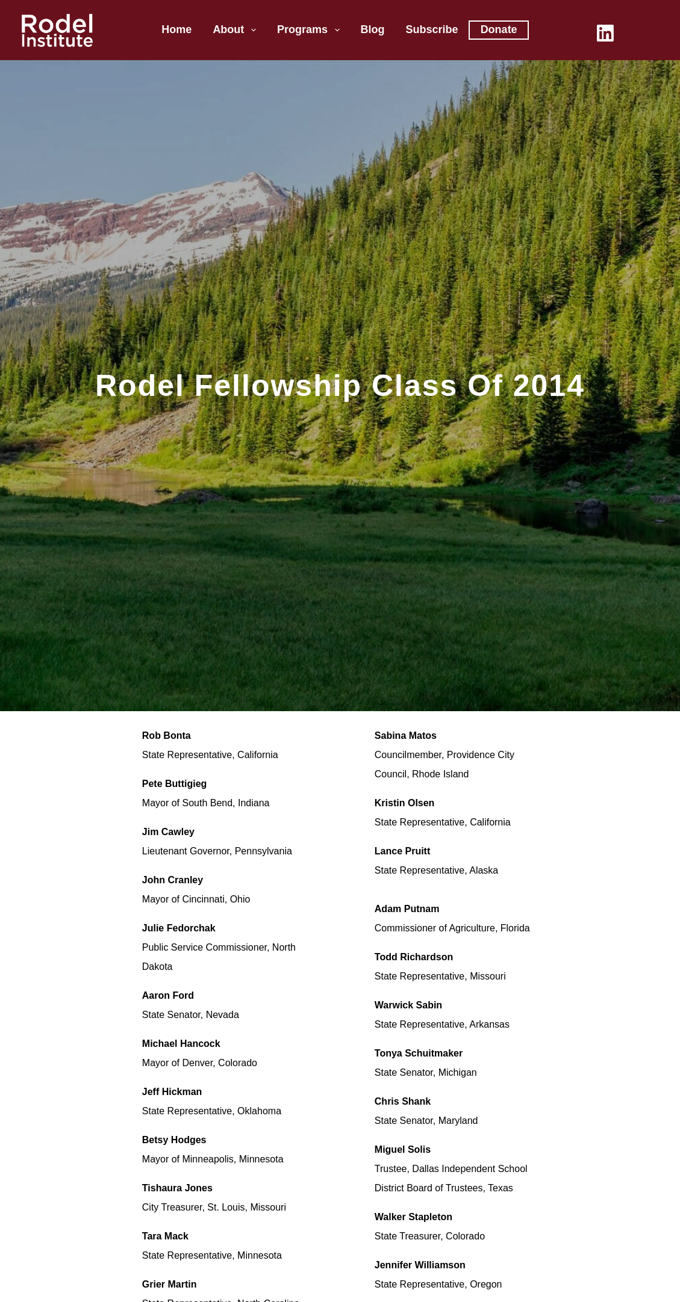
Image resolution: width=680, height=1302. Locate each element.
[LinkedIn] (605, 33)
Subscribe (432, 29)
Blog (373, 29)
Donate (499, 29)
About (237, 30)
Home (176, 29)
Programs (311, 30)
